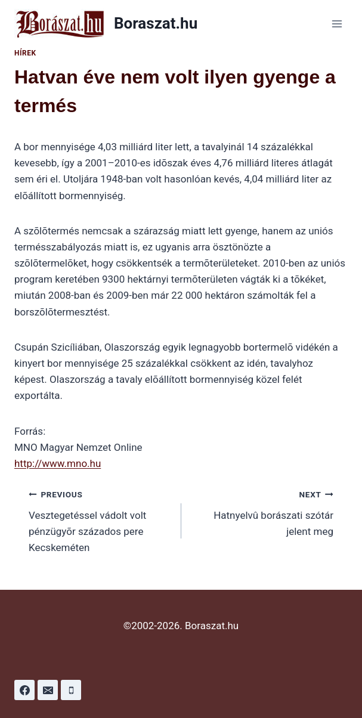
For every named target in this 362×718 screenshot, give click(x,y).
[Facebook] (24, 690)
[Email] (48, 690)
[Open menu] (337, 23)
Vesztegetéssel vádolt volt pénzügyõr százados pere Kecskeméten (100, 519)
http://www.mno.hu (57, 463)
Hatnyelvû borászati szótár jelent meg (262, 511)
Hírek (25, 53)
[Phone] (71, 690)
